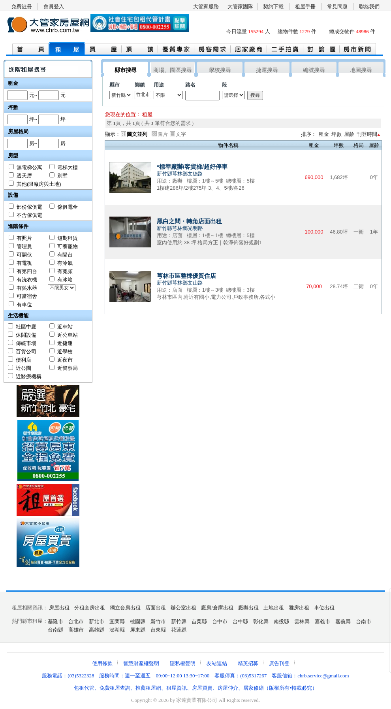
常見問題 (337, 6)
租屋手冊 (305, 6)
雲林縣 (302, 621)
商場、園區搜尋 (172, 70)
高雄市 (76, 630)
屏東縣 (137, 630)
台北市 (76, 621)
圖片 (163, 134)
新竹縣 (178, 621)
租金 (324, 134)
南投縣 (281, 621)
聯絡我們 (369, 6)
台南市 (363, 621)
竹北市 (143, 94)
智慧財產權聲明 (141, 663)
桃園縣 (137, 621)
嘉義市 (322, 621)
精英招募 (248, 663)
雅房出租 (299, 608)
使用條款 (102, 663)
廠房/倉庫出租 (217, 608)
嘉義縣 (343, 621)
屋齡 (349, 134)
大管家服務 (206, 6)
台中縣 (240, 621)
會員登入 (53, 6)
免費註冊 (21, 6)
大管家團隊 (240, 6)
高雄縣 (96, 630)
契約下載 (273, 6)
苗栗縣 (199, 621)
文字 (181, 134)
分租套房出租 (89, 608)
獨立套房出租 (125, 608)
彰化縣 (261, 621)
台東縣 (158, 630)
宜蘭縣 (117, 621)
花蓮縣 (178, 630)
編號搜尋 (314, 70)
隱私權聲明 (183, 663)
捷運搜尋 (267, 70)
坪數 (336, 134)
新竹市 (158, 621)
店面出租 (155, 608)
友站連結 (217, 663)
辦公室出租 (183, 608)
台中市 (219, 621)
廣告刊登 (279, 663)
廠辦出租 (248, 608)
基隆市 (55, 621)
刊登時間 (367, 134)
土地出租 (273, 608)
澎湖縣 (117, 630)
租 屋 (67, 50)
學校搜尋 (220, 70)
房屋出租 (59, 608)
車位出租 (324, 608)
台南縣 (55, 630)
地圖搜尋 (361, 70)
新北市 (96, 621)
